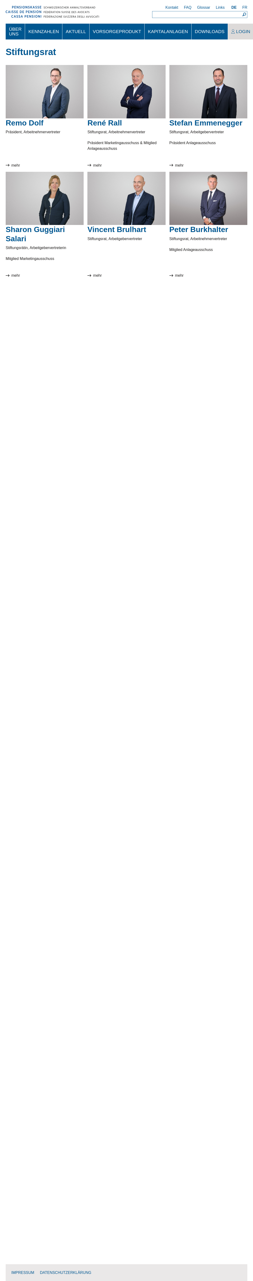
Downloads (210, 31)
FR (244, 7)
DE (233, 7)
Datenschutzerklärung (65, 1273)
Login (243, 31)
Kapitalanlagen (168, 31)
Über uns (15, 31)
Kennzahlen (43, 31)
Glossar (203, 7)
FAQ (187, 7)
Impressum (22, 1273)
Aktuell (76, 31)
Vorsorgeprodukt (117, 31)
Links (220, 7)
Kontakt (171, 7)
